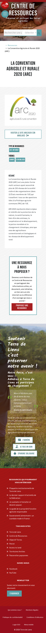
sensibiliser (20, 160)
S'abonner (14, 593)
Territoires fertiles (17, 551)
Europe (12, 160)
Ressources (12, 45)
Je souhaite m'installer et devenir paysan (20, 503)
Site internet (14, 150)
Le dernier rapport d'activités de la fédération (22, 496)
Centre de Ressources (18, 536)
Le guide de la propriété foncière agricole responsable (22, 510)
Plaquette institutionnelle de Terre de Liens (21, 489)
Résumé (11, 175)
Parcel (12, 543)
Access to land (15, 547)
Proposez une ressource (22, 307)
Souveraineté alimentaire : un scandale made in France (21, 517)
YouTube (12, 572)
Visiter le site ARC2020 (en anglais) (23, 134)
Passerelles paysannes (18, 555)
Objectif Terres (15, 540)
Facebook (13, 569)
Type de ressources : (28, 27)
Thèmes (11, 155)
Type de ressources (16, 146)
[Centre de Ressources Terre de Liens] (4, 4)
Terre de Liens (15, 532)
